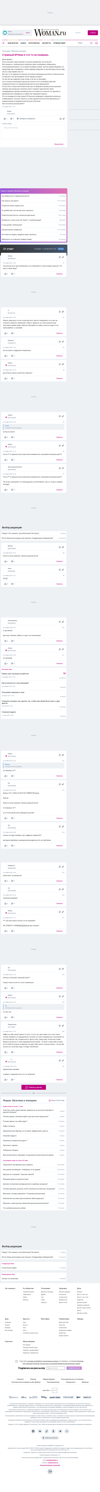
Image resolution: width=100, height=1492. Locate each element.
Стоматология (63, 1297)
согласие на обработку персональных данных (42, 1361)
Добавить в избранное (27, 118)
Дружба (43, 1294)
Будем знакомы (63, 1335)
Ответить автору (7, 123)
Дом (6, 1319)
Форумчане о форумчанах (30, 1353)
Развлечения (64, 1319)
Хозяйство (8, 1322)
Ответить (59, 274)
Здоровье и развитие (83, 1305)
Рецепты (7, 1325)
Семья (43, 1300)
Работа (25, 1297)
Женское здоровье (64, 1292)
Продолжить (59, 144)
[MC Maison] (34, 1397)
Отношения (6, 51)
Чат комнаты (10, 1288)
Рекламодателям (53, 1382)
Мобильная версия (51, 1438)
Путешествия (63, 1327)
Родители (44, 1302)
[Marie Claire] (55, 1397)
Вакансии (85, 1382)
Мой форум (13, 43)
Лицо (24, 1322)
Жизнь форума (29, 1341)
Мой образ (45, 1319)
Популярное (34, 43)
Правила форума (49, 1379)
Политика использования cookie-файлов (26, 1382)
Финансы (25, 1300)
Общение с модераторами (30, 1350)
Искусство (62, 1325)
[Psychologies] (68, 1397)
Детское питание (82, 1302)
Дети (79, 1288)
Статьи (93, 33)
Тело (24, 1327)
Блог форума (26, 1345)
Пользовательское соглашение (72, 1379)
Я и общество (28, 1288)
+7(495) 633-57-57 (52, 1462)
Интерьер (7, 1327)
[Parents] (87, 1397)
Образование (27, 1294)
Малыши (79, 1292)
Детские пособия (82, 1313)
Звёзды (80, 1319)
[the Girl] (78, 1397)
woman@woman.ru (52, 1460)
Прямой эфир (59, 43)
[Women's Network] (50, 1392)
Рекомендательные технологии (50, 1465)
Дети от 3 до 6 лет (82, 1294)
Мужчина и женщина (47, 1292)
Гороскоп (8, 1341)
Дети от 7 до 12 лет (82, 1297)
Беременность (63, 1300)
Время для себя (63, 1322)
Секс (42, 1297)
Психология (62, 1294)
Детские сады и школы (84, 1308)
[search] (85, 43)
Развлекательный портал (30, 1347)
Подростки (80, 1300)
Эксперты (46, 43)
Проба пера (62, 1333)
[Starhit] (44, 1398)
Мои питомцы (9, 1330)
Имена (79, 1310)
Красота (26, 1319)
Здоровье (63, 1288)
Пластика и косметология (30, 1333)
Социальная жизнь (28, 1292)
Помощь (33, 1379)
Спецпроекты (70, 1382)
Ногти (24, 1330)
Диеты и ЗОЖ (63, 1302)
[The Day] (24, 1397)
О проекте (20, 1379)
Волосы (25, 1325)
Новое (23, 43)
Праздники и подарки (65, 1330)
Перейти (60, 249)
